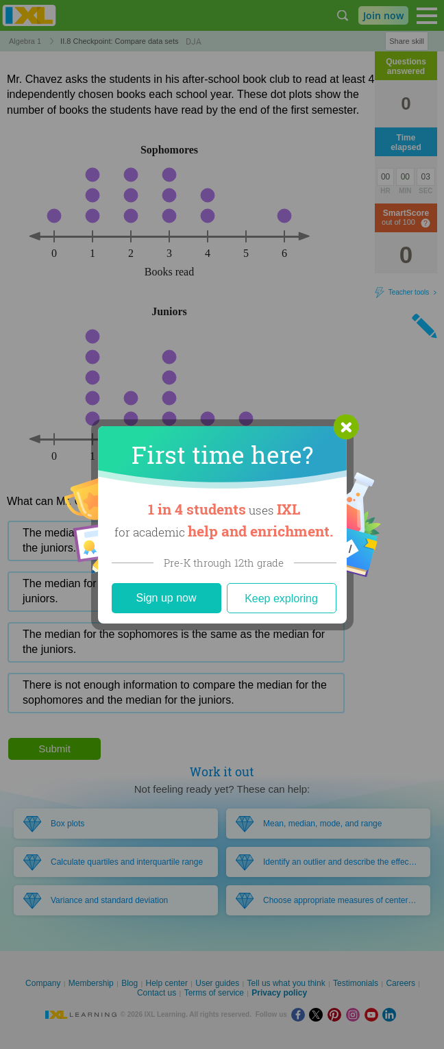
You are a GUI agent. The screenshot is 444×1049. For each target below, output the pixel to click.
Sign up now (166, 598)
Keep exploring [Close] (281, 598)
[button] (346, 427)
